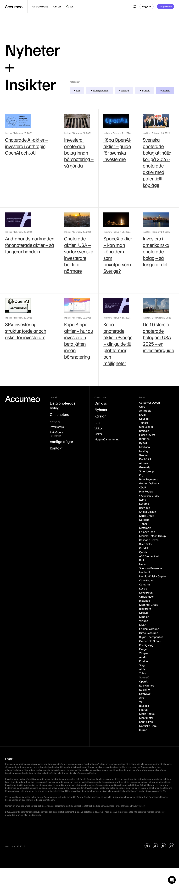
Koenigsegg (146, 645)
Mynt (142, 625)
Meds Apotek (147, 713)
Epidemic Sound (149, 629)
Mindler (144, 616)
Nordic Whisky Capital (152, 576)
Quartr (143, 552)
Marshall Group (148, 604)
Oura (142, 406)
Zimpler (144, 653)
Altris (142, 669)
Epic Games (146, 685)
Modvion (144, 447)
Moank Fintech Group (152, 536)
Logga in (146, 6)
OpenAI (143, 681)
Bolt (141, 560)
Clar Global (146, 426)
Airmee (143, 463)
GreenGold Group (150, 641)
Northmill (144, 572)
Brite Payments (148, 479)
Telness (143, 422)
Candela (144, 548)
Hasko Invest (147, 435)
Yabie (142, 673)
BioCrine (144, 439)
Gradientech (146, 596)
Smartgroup (146, 471)
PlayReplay (146, 491)
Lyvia (142, 414)
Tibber (143, 523)
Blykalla (144, 705)
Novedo (144, 418)
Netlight (144, 519)
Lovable (144, 503)
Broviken (144, 507)
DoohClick (145, 459)
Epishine (144, 689)
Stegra (143, 665)
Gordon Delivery (149, 483)
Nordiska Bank (148, 726)
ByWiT (143, 443)
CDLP (142, 487)
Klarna (143, 730)
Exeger (143, 649)
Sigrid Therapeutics (151, 637)
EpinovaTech (147, 532)
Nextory (144, 451)
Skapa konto (165, 6)
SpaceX (144, 677)
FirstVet (143, 709)
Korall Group (146, 515)
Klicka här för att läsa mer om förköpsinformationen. (30, 799)
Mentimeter (146, 717)
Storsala (144, 431)
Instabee (144, 600)
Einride (143, 661)
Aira (141, 697)
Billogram (145, 608)
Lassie (143, 588)
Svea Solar (145, 544)
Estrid (142, 499)
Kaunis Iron (146, 722)
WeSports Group (149, 495)
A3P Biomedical (149, 556)
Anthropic (145, 410)
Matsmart (145, 528)
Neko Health (146, 592)
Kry (141, 475)
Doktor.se (145, 693)
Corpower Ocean (149, 402)
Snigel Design (147, 511)
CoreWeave (146, 580)
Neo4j (142, 564)
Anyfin (143, 657)
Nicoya (143, 612)
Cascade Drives (148, 540)
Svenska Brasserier (151, 568)
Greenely (144, 467)
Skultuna (144, 455)
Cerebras (144, 584)
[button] (40, 6)
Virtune (143, 620)
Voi (141, 701)
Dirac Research (148, 633)
